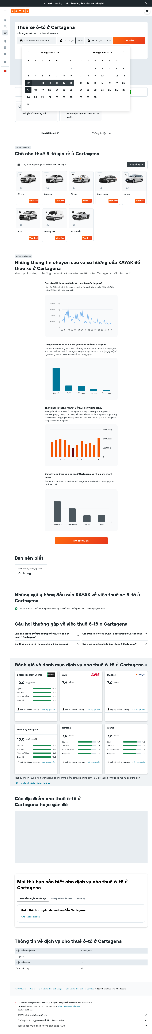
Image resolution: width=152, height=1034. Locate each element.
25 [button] (35, 97)
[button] (146, 3)
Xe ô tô (32, 989)
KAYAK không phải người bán (83, 1015)
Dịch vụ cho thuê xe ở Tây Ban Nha (80, 989)
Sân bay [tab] (81, 898)
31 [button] (28, 104)
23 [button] (71, 89)
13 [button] (50, 82)
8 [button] (64, 75)
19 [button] (43, 89)
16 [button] (71, 82)
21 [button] (57, 89)
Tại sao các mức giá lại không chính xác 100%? (83, 1025)
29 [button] (64, 97)
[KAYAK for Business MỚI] (5, 54)
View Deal (33, 201)
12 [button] (43, 82)
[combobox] (26, 33)
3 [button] (28, 75)
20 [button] (49, 89)
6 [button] (49, 75)
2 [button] (71, 68)
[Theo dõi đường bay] (5, 48)
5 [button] (42, 75)
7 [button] (56, 75)
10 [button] (28, 82)
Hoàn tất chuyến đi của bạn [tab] (32, 898)
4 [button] (35, 75)
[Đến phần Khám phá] (5, 41)
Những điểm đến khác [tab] (61, 898)
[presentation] (145, 665)
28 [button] (57, 97)
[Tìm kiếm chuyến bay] (5, 20)
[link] (81, 540)
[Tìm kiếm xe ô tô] (5, 33)
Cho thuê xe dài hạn (30, 916)
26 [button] (42, 97)
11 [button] (35, 82)
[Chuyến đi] (5, 62)
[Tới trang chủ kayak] (20, 11)
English (100, 3)
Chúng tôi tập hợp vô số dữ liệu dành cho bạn (83, 1020)
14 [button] (57, 82)
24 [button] (28, 97)
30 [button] (71, 97)
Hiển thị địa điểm (48, 710)
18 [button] (35, 89)
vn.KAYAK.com (20, 989)
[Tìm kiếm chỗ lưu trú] (5, 27)
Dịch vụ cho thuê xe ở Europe (50, 989)
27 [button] (50, 97)
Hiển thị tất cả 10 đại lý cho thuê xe (32, 783)
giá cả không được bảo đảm (69, 1006)
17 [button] (28, 89)
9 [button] (71, 75)
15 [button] (64, 82)
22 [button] (64, 89)
